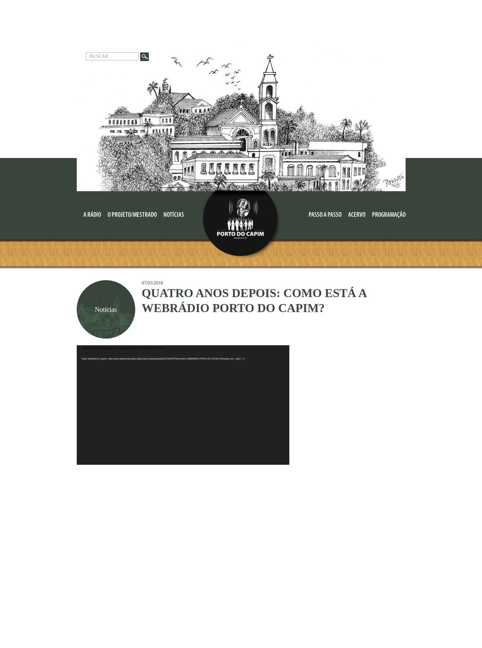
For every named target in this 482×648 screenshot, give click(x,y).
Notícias (173, 215)
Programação (389, 215)
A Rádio (92, 215)
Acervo (356, 215)
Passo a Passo (325, 215)
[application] (183, 405)
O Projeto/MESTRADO (132, 215)
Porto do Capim (240, 225)
